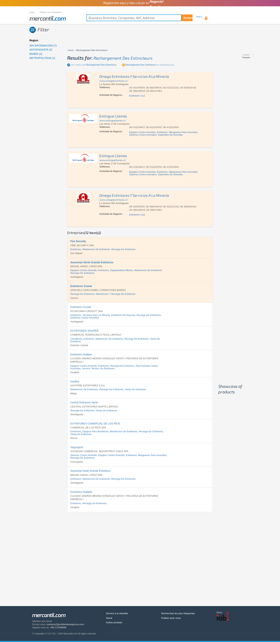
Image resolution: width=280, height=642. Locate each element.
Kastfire (74, 381)
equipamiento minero (121, 270)
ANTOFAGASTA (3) (40, 49)
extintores (162, 132)
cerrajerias (76, 338)
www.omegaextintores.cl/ (113, 80)
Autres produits (114, 622)
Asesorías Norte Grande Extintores (90, 470)
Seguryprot (76, 447)
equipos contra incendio (142, 132)
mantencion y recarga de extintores (115, 294)
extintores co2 (137, 95)
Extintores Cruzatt (80, 307)
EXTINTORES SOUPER (84, 330)
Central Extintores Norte (84, 402)
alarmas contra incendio (83, 455)
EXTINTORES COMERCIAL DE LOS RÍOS (95, 423)
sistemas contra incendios (84, 317)
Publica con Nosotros (50, 12)
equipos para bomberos (95, 431)
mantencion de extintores (96, 249)
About (109, 618)
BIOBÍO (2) (35, 53)
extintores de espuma (123, 315)
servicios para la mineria (96, 315)
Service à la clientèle (117, 613)
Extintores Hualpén (81, 354)
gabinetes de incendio (170, 134)
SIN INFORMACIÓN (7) (43, 45)
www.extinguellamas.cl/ (112, 120)
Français (246, 58)
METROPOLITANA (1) (42, 58)
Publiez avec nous (171, 618)
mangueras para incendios (183, 132)
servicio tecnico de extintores (98, 368)
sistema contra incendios (143, 134)
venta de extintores (135, 389)
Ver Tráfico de (93, 64)
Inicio (32, 12)
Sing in (199, 17)
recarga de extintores (123, 249)
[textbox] (139, 17)
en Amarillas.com (149, 64)
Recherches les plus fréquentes (178, 613)
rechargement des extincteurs (123, 58)
